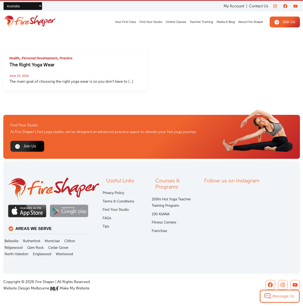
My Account (234, 6)
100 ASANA (160, 214)
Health (14, 58)
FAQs (107, 218)
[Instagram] (275, 6)
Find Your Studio (150, 22)
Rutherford (31, 241)
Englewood (42, 254)
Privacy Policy (113, 193)
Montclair (52, 241)
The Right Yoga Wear (31, 65)
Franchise (159, 231)
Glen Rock (35, 248)
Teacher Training (201, 22)
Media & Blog (225, 22)
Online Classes (176, 22)
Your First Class (125, 22)
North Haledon (16, 254)
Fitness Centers (164, 222)
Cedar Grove (58, 248)
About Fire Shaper (250, 22)
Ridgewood (13, 248)
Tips (106, 226)
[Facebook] (285, 6)
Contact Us (258, 6)
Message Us (283, 296)
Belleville (11, 241)
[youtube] (295, 6)
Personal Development (39, 58)
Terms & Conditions (118, 201)
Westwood (64, 254)
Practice (66, 58)
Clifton (69, 241)
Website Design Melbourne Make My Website (46, 288)
